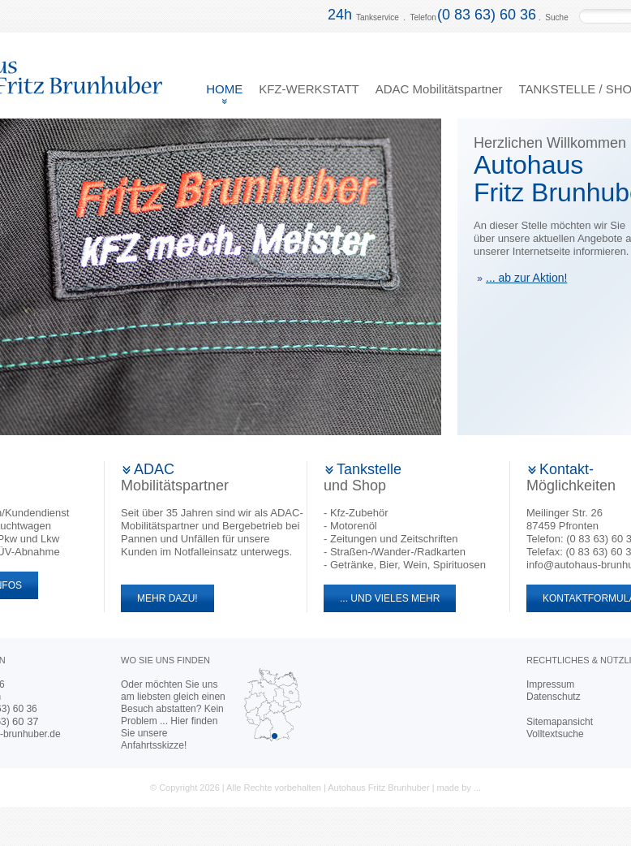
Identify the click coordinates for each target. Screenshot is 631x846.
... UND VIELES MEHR (382, 598)
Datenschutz (553, 696)
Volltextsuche (555, 734)
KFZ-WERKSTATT (309, 89)
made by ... (459, 787)
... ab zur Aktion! (521, 277)
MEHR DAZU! (159, 598)
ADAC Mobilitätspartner (439, 89)
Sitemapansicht (559, 721)
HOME (224, 89)
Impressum (550, 684)
